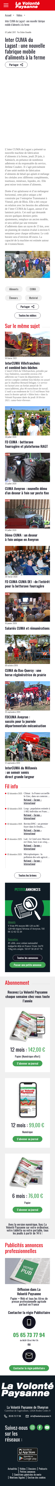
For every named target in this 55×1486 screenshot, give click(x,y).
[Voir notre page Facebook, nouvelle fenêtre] (40, 1427)
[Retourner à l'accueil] (27, 5)
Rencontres (13, 939)
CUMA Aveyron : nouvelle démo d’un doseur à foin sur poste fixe (27, 490)
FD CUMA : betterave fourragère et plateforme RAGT (26, 444)
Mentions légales (17, 1477)
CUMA (33, 289)
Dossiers (32, 1468)
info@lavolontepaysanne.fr (38, 1416)
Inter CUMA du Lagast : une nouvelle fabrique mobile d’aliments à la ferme (25, 23)
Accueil (8, 15)
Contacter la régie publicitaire (29, 1368)
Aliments (13, 289)
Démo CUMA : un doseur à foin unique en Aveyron (22, 537)
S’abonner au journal (27, 1063)
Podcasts (43, 1468)
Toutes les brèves (27, 875)
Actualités (12, 1468)
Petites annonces (27, 1471)
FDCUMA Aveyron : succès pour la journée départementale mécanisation (25, 721)
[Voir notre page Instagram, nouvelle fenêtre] (32, 1427)
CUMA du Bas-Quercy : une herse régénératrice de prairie (25, 672)
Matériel (33, 298)
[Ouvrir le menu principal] (6, 5)
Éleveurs (13, 298)
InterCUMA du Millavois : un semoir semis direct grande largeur (21, 772)
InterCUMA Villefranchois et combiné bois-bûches (22, 365)
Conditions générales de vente (27, 1474)
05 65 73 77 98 (12, 1416)
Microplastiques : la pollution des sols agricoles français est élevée (36, 857)
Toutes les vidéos (27, 315)
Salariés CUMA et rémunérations (27, 628)
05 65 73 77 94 (29, 1335)
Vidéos (19, 15)
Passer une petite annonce (27, 965)
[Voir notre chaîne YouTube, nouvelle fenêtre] (47, 1427)
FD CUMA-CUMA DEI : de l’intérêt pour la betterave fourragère (27, 584)
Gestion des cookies (37, 1477)
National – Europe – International (33, 801)
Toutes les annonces (27, 958)
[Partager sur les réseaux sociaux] (16, 65)
